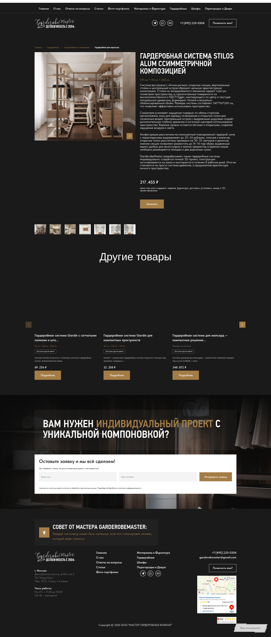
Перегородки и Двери (218, 8)
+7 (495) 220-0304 (192, 22)
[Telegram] (155, 23)
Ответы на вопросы (77, 8)
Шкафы (195, 8)
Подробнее (48, 375)
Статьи (99, 8)
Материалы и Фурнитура (149, 8)
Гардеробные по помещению (77, 47)
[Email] (170, 23)
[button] (130, 136)
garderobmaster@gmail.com (217, 557)
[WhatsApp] (162, 23)
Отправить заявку (215, 477)
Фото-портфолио (118, 8)
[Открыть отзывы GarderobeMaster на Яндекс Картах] (226, 620)
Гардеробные (178, 8)
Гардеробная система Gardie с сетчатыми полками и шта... (65, 337)
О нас (57, 8)
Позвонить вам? (223, 23)
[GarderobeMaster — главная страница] (55, 23)
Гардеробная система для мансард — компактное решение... (200, 337)
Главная (44, 8)
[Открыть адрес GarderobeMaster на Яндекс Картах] (216, 594)
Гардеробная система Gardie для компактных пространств (128, 337)
